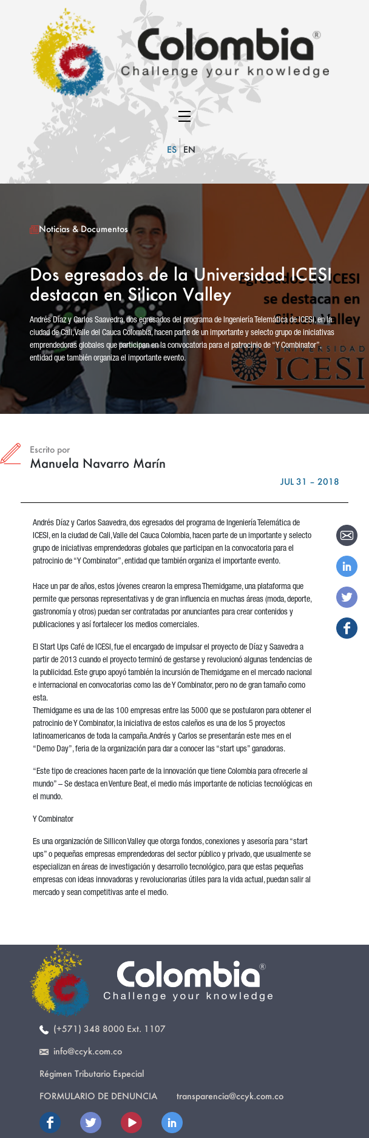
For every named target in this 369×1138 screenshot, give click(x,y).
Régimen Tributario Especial (91, 1073)
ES (172, 149)
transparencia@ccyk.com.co (230, 1096)
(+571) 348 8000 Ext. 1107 (102, 1028)
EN (189, 149)
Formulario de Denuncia (98, 1096)
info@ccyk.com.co (80, 1051)
